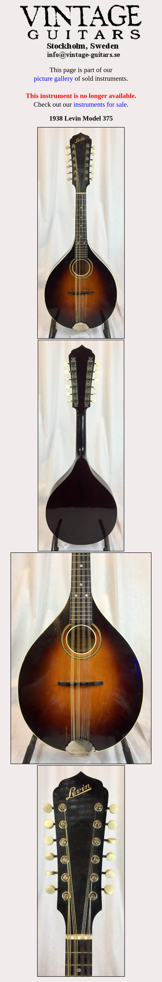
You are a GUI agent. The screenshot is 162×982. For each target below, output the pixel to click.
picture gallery (53, 78)
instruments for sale (100, 104)
